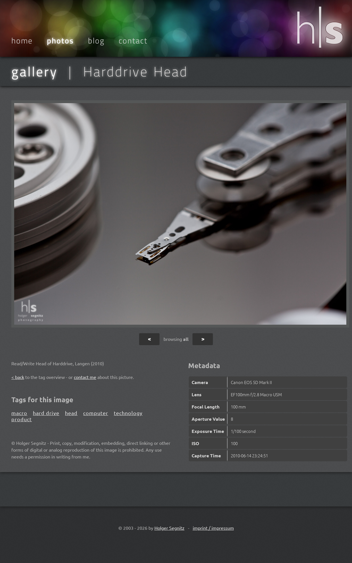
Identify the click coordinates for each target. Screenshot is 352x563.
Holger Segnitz (169, 528)
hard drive (46, 413)
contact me (85, 377)
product (21, 419)
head (71, 413)
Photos (60, 40)
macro (19, 413)
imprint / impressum (213, 528)
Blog (96, 40)
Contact (133, 40)
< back (17, 377)
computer (95, 413)
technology (128, 413)
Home (22, 40)
